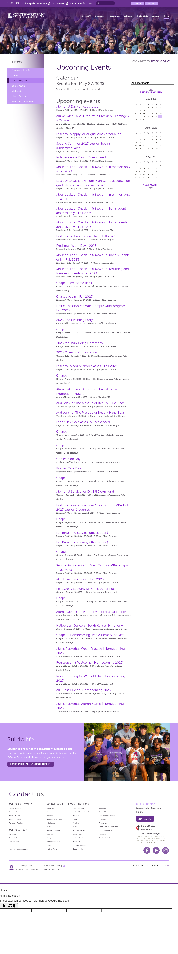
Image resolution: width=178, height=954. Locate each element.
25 (152, 117)
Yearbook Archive (106, 838)
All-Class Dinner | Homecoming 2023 (83, 690)
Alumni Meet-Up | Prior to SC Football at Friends (91, 612)
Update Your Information (108, 827)
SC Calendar (58, 3)
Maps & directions (52, 869)
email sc (145, 818)
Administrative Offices (55, 819)
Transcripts (103, 823)
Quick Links (76, 3)
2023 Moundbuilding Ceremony (79, 343)
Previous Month (151, 92)
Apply (137, 3)
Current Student (15, 812)
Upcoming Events (21, 80)
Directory (42, 3)
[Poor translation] (12, 905)
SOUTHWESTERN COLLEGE (153, 866)
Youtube (156, 850)
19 (156, 114)
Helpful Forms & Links (81, 812)
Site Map (12, 834)
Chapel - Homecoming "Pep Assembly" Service (90, 635)
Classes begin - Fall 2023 (74, 296)
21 (136, 117)
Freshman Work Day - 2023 (76, 245)
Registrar (76, 841)
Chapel (61, 329)
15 (140, 114)
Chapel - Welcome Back (74, 283)
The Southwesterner (23, 101)
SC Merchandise (79, 845)
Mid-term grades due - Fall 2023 (80, 579)
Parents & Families (16, 823)
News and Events (21, 70)
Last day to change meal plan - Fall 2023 (85, 236)
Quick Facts (77, 834)
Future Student (15, 808)
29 (140, 120)
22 (140, 117)
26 (156, 117)
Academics (115, 16)
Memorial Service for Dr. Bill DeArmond (85, 491)
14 (136, 114)
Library (75, 819)
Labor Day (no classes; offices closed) (83, 422)
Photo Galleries (20, 96)
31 (148, 120)
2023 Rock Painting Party (74, 320)
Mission (76, 823)
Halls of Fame (52, 849)
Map (29, 3)
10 (148, 110)
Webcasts (17, 91)
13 (160, 110)
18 (152, 114)
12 (156, 110)
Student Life (142, 16)
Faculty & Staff (14, 815)
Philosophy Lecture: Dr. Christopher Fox (85, 588)
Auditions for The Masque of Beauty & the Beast (90, 403)
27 (160, 117)
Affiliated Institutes (53, 830)
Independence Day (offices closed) (81, 157)
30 (144, 120)
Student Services (105, 812)
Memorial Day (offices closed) (77, 106)
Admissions (51, 823)
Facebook (146, 850)
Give (151, 3)
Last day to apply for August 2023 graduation (88, 134)
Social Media (18, 85)
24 (148, 117)
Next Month (151, 185)
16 (144, 114)
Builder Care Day (68, 468)
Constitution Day (68, 459)
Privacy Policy (14, 841)
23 (144, 117)
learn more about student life (30, 764)
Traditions (102, 819)
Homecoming (78, 808)
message (64, 866)
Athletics (128, 16)
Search (91, 3)
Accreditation (14, 838)
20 (160, 114)
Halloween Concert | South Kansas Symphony (89, 625)
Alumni (155, 16)
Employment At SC (54, 841)
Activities (50, 815)
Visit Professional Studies (18, 849)
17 (148, 114)
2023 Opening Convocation (76, 352)
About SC (86, 16)
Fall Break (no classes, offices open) (82, 532)
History (76, 815)
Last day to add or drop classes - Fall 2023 (87, 366)
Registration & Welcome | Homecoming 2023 (89, 662)
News (166, 16)
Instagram (165, 850)
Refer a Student (79, 838)
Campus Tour (52, 838)
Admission (100, 16)
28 (136, 120)
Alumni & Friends (15, 819)
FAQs (49, 845)
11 (152, 110)
